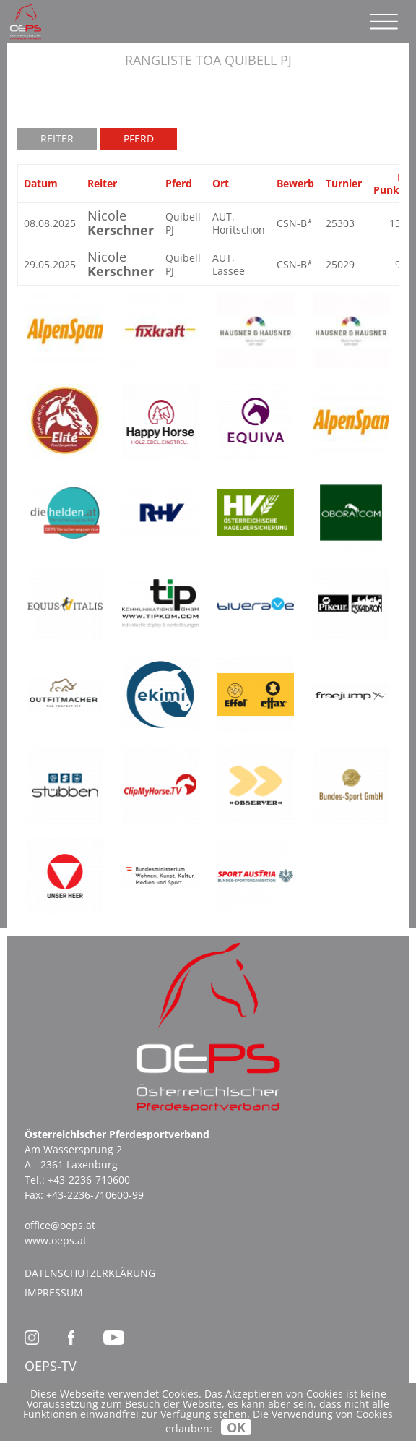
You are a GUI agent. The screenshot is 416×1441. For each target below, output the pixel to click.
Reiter (57, 138)
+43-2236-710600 (89, 1179)
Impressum (54, 1292)
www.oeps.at (56, 1240)
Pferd (139, 138)
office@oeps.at (60, 1225)
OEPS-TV (51, 1365)
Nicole (120, 223)
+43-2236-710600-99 (95, 1195)
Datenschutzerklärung (90, 1273)
